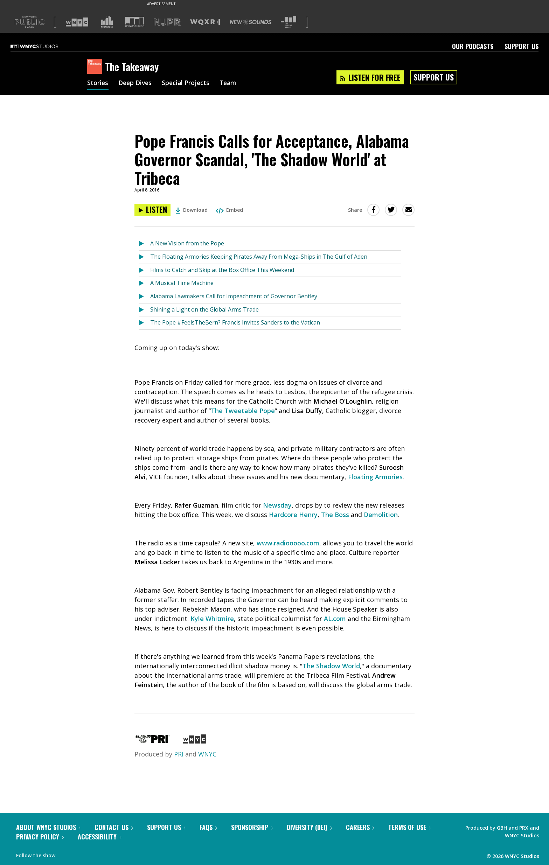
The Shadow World (331, 666)
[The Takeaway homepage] (96, 67)
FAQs (208, 827)
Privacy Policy (40, 836)
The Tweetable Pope (243, 410)
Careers (360, 827)
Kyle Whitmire (212, 618)
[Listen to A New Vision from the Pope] (144, 243)
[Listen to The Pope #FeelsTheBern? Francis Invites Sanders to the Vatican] (144, 322)
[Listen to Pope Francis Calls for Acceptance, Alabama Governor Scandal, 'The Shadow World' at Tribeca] (152, 210)
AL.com (335, 618)
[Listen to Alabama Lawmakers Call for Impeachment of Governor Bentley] (144, 296)
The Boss (335, 514)
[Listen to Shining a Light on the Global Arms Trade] (144, 310)
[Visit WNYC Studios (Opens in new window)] (134, 22)
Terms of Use (409, 827)
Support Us (521, 46)
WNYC (207, 754)
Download (192, 210)
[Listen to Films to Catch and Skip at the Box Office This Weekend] (144, 270)
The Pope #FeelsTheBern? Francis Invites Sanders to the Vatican (235, 322)
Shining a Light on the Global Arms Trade (204, 309)
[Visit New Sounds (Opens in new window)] (250, 22)
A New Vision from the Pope (187, 243)
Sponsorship (252, 827)
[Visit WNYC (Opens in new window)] (77, 22)
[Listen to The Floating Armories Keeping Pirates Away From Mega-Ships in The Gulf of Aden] (144, 257)
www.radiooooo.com (288, 543)
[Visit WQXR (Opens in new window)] (205, 22)
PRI (178, 754)
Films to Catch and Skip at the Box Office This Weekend (222, 270)
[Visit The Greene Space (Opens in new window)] (288, 22)
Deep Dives (136, 83)
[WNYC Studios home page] (43, 46)
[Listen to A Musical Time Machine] (144, 283)
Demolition (381, 514)
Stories (98, 83)
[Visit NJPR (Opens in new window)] (167, 22)
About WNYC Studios (48, 827)
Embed (229, 210)
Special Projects (188, 83)
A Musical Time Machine (182, 283)
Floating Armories (375, 477)
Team (231, 83)
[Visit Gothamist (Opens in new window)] (107, 22)
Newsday (277, 505)
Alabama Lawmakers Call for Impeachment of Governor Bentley (233, 296)
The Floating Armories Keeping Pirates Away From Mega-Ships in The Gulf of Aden (258, 256)
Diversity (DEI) (309, 827)
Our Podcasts (472, 46)
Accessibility (99, 836)
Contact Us (114, 827)
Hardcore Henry (293, 514)
